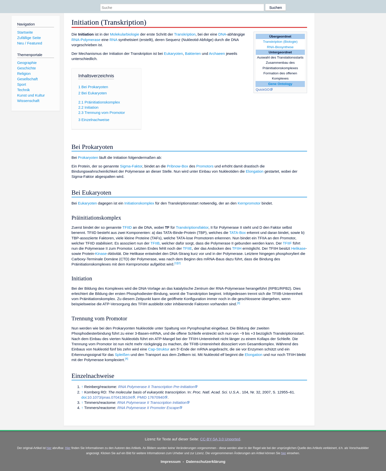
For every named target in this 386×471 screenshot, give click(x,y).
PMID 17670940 (151, 397)
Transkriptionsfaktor (192, 227)
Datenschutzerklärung (205, 461)
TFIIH (236, 248)
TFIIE (187, 248)
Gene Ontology (280, 84)
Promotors (205, 166)
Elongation (254, 171)
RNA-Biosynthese (280, 47)
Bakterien (193, 53)
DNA (222, 34)
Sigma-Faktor (131, 166)
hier (49, 448)
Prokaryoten (88, 157)
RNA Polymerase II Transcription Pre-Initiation (156, 387)
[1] (176, 263)
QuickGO (263, 89)
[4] (126, 358)
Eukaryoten (173, 53)
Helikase (298, 248)
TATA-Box (237, 232)
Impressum (171, 461)
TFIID (127, 227)
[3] (238, 303)
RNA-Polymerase (86, 40)
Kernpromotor (249, 203)
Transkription (185, 34)
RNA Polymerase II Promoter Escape (148, 408)
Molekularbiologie (124, 34)
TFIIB (155, 243)
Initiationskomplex (139, 203)
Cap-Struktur (158, 349)
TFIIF (287, 243)
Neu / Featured (29, 43)
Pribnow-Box (177, 166)
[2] (179, 263)
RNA (113, 40)
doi (83, 397)
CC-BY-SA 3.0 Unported (220, 439)
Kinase (101, 253)
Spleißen (122, 354)
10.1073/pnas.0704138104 (109, 397)
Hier (68, 448)
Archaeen (217, 53)
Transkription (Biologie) (280, 41)
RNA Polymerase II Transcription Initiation (151, 402)
